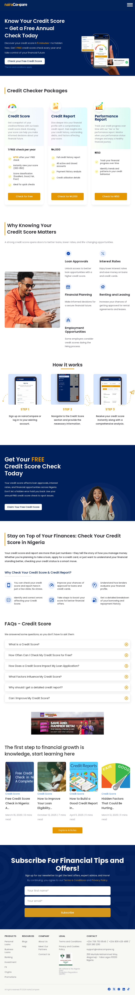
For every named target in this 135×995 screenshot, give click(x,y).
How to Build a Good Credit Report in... (84, 803)
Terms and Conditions (70, 941)
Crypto (8, 972)
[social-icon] (109, 989)
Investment (10, 962)
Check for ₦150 (110, 196)
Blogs (24, 941)
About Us (43, 941)
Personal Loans (9, 943)
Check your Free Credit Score (25, 61)
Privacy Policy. (100, 880)
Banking (8, 957)
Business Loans (9, 951)
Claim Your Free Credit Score (24, 507)
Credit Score (12, 794)
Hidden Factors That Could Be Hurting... (113, 803)
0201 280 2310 (93, 944)
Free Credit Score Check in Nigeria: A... (17, 803)
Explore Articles (67, 830)
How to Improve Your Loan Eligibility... (48, 803)
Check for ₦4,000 (67, 196)
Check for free (24, 196)
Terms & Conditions (75, 880)
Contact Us (44, 954)
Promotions (10, 977)
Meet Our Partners (43, 948)
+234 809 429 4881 (118, 941)
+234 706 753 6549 (96, 941)
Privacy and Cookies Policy (69, 948)
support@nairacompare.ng (100, 949)
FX (6, 967)
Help (24, 946)
